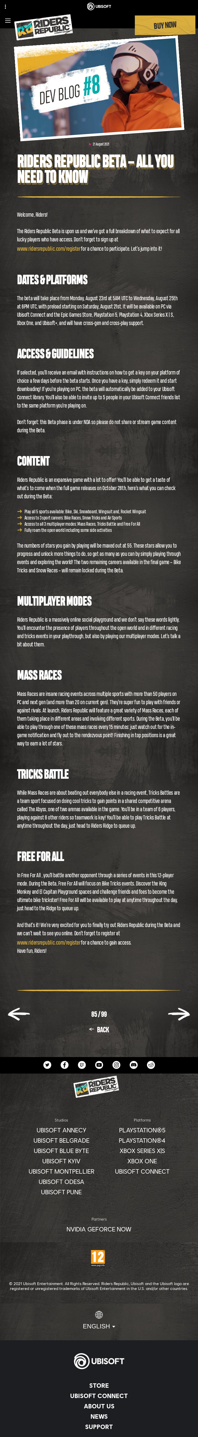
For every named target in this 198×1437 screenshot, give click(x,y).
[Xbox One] (142, 1161)
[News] (99, 1416)
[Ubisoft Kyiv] (61, 1161)
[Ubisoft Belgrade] (61, 1140)
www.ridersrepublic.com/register (48, 249)
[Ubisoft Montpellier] (61, 1171)
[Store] (99, 1385)
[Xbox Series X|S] (142, 1150)
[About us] (99, 1406)
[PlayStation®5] (142, 1130)
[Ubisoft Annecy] (61, 1130)
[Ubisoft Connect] (99, 1395)
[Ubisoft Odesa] (61, 1181)
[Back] (99, 1030)
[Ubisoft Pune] (61, 1192)
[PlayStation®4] (142, 1140)
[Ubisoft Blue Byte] (61, 1150)
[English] (99, 1320)
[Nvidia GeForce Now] (99, 1229)
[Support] (99, 1426)
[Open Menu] (8, 21)
